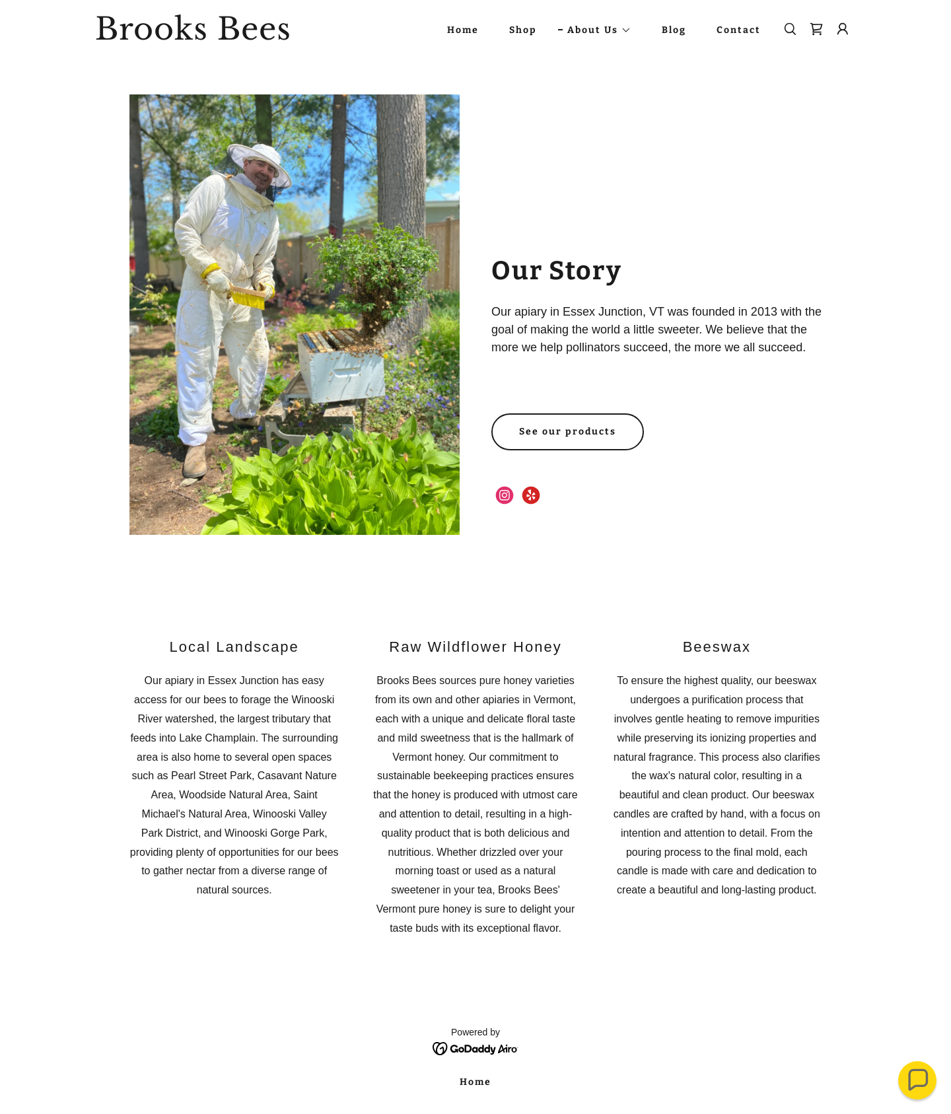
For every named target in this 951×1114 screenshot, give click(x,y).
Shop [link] (523, 30)
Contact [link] (739, 30)
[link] (228, 36)
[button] (594, 30)
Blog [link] (674, 30)
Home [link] (463, 30)
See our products (567, 431)
